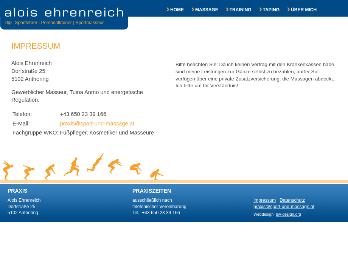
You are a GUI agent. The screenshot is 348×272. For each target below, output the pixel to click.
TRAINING (235, 9)
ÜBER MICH (298, 9)
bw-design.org (288, 214)
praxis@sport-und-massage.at (97, 124)
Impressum (264, 200)
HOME (171, 9)
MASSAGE (201, 9)
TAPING (266, 9)
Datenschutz (292, 200)
